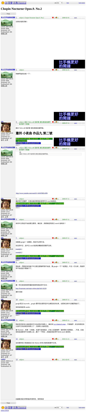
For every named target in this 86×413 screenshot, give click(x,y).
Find (68, 2)
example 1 (19, 249)
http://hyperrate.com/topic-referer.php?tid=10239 (31, 288)
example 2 (19, 252)
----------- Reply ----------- (8, 13)
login (80, 2)
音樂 (10, 3)
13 (17, 359)
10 (17, 299)
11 (16, 320)
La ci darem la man (60, 324)
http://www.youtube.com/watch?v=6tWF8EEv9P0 (32, 193)
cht (6, 3)
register (83, 2)
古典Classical (19, 3)
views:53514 (5, 410)
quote (75, 17)
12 (17, 339)
